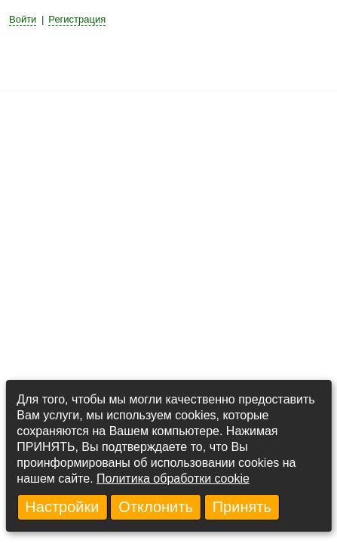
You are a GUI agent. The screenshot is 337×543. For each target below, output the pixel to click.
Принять (242, 507)
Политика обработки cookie (173, 478)
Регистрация (77, 19)
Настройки (62, 507)
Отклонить (155, 507)
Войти (22, 19)
